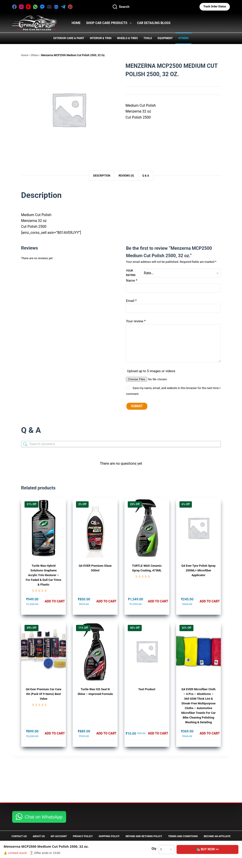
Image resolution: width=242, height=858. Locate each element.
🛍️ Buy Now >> (223, 849)
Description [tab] (101, 175)
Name (131, 281)
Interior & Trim (100, 38)
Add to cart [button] (54, 602)
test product (147, 690)
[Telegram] (63, 6)
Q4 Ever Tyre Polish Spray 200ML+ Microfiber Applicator (198, 570)
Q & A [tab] (145, 175)
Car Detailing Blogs (153, 23)
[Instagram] (21, 6)
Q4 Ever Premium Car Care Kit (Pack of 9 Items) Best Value (43, 694)
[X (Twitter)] (77, 6)
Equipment (165, 38)
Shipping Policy (129, 829)
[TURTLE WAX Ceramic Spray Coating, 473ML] (146, 528)
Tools (147, 38)
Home (24, 55)
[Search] (121, 7)
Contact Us (20, 829)
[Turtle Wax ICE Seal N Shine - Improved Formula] (95, 652)
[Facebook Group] (56, 6)
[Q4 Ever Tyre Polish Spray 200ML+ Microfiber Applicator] (198, 528)
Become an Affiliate (26, 836)
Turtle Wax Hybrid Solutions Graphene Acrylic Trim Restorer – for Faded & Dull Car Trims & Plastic (43, 575)
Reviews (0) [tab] (126, 175)
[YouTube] (28, 6)
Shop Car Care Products (109, 23)
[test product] (146, 652)
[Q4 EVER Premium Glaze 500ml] (95, 528)
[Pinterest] (70, 6)
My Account (68, 829)
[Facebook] (14, 6)
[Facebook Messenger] (42, 6)
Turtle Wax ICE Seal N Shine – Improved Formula (95, 694)
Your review (136, 321)
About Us (44, 829)
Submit (137, 407)
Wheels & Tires (127, 38)
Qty (186, 848)
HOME (76, 23)
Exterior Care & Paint (68, 38)
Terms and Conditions (214, 829)
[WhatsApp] (35, 6)
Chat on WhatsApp (44, 810)
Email (131, 301)
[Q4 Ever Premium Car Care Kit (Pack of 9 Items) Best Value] (43, 652)
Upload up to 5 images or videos (151, 371)
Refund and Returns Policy (169, 829)
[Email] (49, 6)
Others (183, 38)
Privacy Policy (97, 829)
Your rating (130, 273)
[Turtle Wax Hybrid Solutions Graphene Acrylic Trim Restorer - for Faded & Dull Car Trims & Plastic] (43, 528)
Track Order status (214, 6)
